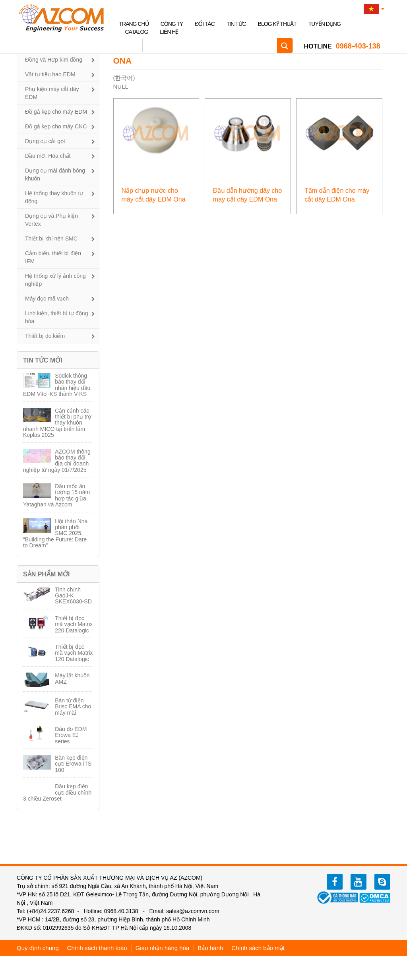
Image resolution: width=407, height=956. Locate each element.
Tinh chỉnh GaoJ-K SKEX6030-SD (73, 595)
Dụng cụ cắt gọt (45, 141)
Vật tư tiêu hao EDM (50, 74)
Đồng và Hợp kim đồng (53, 59)
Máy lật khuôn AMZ (72, 678)
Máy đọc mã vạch (47, 298)
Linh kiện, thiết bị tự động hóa (56, 317)
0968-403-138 (342, 46)
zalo (382, 882)
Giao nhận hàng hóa (163, 947)
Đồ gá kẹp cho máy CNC (56, 126)
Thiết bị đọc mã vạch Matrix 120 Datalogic (74, 653)
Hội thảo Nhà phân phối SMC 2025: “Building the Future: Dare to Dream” (55, 533)
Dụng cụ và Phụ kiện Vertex (51, 220)
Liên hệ (169, 32)
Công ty (172, 24)
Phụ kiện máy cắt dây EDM (52, 93)
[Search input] (212, 45)
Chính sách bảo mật (258, 947)
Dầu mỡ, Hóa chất (47, 156)
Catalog (136, 32)
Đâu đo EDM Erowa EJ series (71, 735)
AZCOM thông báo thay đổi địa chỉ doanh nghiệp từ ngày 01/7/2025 (57, 460)
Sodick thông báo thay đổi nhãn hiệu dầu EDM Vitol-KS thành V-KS (56, 384)
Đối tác (205, 24)
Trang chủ (134, 24)
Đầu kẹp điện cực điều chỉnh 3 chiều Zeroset (57, 792)
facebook (335, 882)
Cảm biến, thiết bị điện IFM (53, 257)
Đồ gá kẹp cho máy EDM (56, 112)
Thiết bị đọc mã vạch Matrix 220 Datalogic (74, 624)
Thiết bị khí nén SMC (51, 238)
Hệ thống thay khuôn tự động (54, 197)
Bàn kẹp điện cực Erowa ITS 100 (73, 763)
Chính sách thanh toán (97, 947)
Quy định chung (38, 947)
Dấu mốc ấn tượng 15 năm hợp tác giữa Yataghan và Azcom (56, 495)
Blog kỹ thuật (277, 24)
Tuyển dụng (324, 24)
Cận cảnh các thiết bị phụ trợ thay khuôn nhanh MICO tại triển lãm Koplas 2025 (57, 422)
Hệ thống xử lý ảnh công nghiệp (55, 280)
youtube (358, 882)
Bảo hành (210, 947)
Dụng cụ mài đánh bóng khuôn (55, 174)
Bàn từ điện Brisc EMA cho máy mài (73, 706)
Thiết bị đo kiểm (45, 336)
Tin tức (236, 24)
